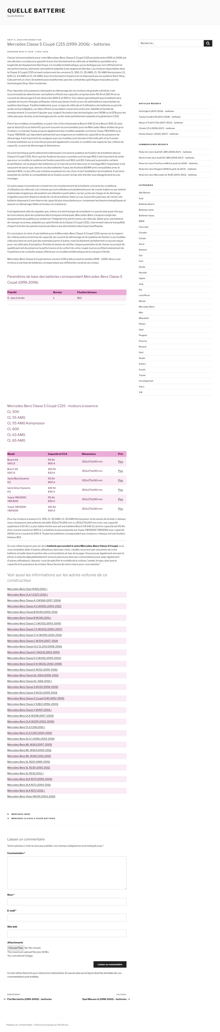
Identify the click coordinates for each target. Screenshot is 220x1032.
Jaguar (142, 278)
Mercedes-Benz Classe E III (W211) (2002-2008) (34, 663)
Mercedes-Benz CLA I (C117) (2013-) (27, 594)
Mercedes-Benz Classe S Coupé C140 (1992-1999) (35, 698)
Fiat (140, 255)
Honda (142, 267)
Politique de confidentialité (19, 1024)
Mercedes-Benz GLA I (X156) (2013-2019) (31, 738)
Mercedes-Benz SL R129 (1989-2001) (28, 761)
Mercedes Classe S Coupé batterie (33, 818)
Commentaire (16, 853)
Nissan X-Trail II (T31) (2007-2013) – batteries (161, 122)
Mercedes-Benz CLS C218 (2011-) (26, 727)
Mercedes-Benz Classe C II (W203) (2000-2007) (34, 629)
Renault (142, 346)
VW (141, 392)
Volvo (141, 386)
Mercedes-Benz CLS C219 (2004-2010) (29, 733)
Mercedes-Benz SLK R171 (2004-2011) (29, 784)
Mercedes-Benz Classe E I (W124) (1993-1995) (33, 652)
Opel (141, 329)
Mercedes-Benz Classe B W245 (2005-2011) (32, 612)
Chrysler (143, 232)
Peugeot (143, 335)
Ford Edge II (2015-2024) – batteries (156, 111)
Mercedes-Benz (21, 814)
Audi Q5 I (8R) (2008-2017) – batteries (173, 152)
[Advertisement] (66, 330)
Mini (141, 312)
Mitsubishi (144, 318)
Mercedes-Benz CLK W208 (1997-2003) (30, 715)
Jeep (141, 284)
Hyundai (143, 272)
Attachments (15, 942)
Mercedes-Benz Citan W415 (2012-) (27, 589)
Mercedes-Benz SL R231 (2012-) (25, 773)
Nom (11, 894)
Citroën (142, 238)
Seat (141, 352)
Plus (120, 461)
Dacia (141, 244)
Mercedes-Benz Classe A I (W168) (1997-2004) (34, 600)
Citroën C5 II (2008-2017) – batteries (157, 128)
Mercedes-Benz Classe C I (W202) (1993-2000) (34, 623)
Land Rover (144, 295)
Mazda (142, 301)
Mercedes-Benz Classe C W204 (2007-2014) (32, 640)
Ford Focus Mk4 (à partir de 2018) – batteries (176, 163)
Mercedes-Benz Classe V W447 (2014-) (29, 709)
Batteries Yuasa (146, 215)
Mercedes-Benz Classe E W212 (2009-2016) (32, 669)
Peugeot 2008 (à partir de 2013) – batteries (175, 169)
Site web (12, 926)
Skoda (142, 358)
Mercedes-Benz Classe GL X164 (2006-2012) (33, 675)
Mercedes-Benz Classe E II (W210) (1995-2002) (34, 658)
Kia (140, 289)
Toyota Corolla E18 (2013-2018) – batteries (160, 116)
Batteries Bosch (146, 204)
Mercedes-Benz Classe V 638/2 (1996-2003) (32, 704)
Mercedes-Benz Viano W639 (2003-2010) (31, 796)
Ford (141, 261)
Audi (141, 198)
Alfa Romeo (144, 192)
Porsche (143, 341)
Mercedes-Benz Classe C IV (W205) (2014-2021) (34, 635)
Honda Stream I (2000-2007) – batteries (158, 134)
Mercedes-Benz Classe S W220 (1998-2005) (32, 686)
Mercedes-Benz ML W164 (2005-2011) (29, 750)
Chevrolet (143, 227)
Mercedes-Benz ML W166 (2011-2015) (29, 756)
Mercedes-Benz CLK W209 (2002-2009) (30, 721)
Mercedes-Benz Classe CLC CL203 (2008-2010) (34, 646)
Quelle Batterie (36, 10)
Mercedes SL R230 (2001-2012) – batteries (175, 174)
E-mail (11, 910)
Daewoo (143, 249)
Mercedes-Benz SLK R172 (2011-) (26, 790)
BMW (142, 221)
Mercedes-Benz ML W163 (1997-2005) (29, 744)
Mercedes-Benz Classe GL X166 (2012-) (29, 681)
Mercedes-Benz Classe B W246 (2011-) (29, 617)
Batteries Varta (146, 210)
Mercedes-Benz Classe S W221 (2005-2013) (32, 692)
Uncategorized (146, 380)
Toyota (142, 375)
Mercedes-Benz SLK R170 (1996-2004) (29, 779)
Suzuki (142, 369)
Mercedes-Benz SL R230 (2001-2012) (28, 767)
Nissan (142, 323)
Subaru (142, 363)
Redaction (35, 40)
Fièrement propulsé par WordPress (51, 1024)
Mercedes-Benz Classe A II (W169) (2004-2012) (34, 606)
